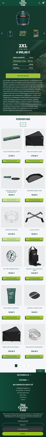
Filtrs (23, 124)
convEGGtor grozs (11, 230)
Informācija (23, 375)
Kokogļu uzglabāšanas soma (34, 269)
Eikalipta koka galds (34, 151)
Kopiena (23, 380)
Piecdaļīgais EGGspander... (34, 347)
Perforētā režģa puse (34, 190)
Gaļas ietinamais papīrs (11, 151)
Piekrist (22, 433)
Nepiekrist (23, 425)
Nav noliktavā (11, 200)
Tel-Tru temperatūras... (11, 269)
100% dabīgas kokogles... (12, 308)
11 (26, 365)
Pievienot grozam (11, 161)
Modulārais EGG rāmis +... (11, 347)
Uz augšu (40, 371)
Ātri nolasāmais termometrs (11, 191)
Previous (2, 33)
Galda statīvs (34, 230)
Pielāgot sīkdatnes (23, 429)
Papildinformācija (23, 421)
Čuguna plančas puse (34, 308)
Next (44, 33)
